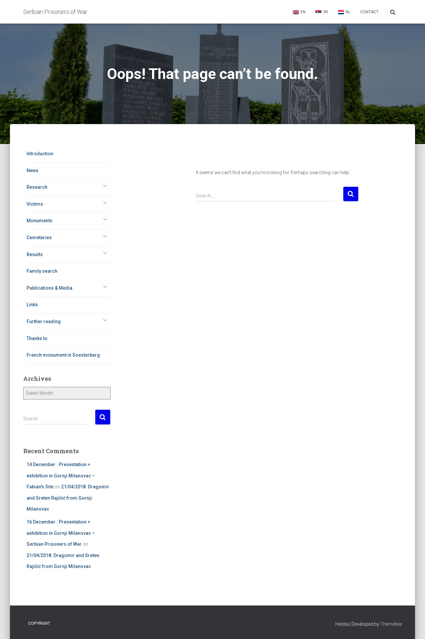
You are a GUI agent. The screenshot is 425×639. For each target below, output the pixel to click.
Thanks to (37, 338)
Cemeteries (39, 237)
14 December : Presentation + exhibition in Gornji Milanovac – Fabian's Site (61, 475)
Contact (369, 12)
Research (37, 187)
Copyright (39, 623)
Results (35, 254)
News (33, 170)
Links (32, 304)
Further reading (44, 321)
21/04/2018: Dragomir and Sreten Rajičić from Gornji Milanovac (68, 498)
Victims (35, 204)
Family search (42, 271)
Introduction (40, 153)
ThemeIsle (391, 624)
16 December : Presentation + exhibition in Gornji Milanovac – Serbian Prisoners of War (61, 533)
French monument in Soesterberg (63, 355)
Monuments (39, 220)
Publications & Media (49, 288)
